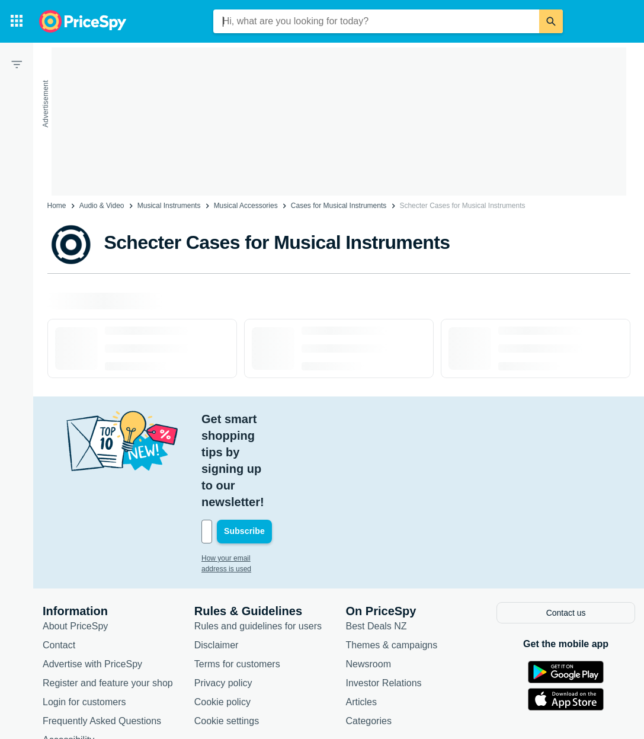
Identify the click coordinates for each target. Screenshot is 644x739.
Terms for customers (237, 580)
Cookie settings (226, 637)
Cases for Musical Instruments (338, 205)
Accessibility (68, 656)
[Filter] (16, 64)
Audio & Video (101, 205)
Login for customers (84, 618)
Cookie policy (222, 618)
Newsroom (368, 580)
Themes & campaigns (392, 561)
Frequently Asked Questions (102, 637)
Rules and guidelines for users (258, 542)
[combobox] (376, 21)
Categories (369, 637)
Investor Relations (384, 599)
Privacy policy (223, 599)
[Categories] (16, 21)
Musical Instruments (169, 205)
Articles (361, 618)
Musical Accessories (246, 205)
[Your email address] (281, 448)
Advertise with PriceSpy (92, 580)
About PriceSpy (75, 542)
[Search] (551, 21)
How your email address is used (251, 475)
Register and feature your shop (108, 599)
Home (56, 205)
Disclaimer (216, 561)
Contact (59, 561)
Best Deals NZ (376, 542)
